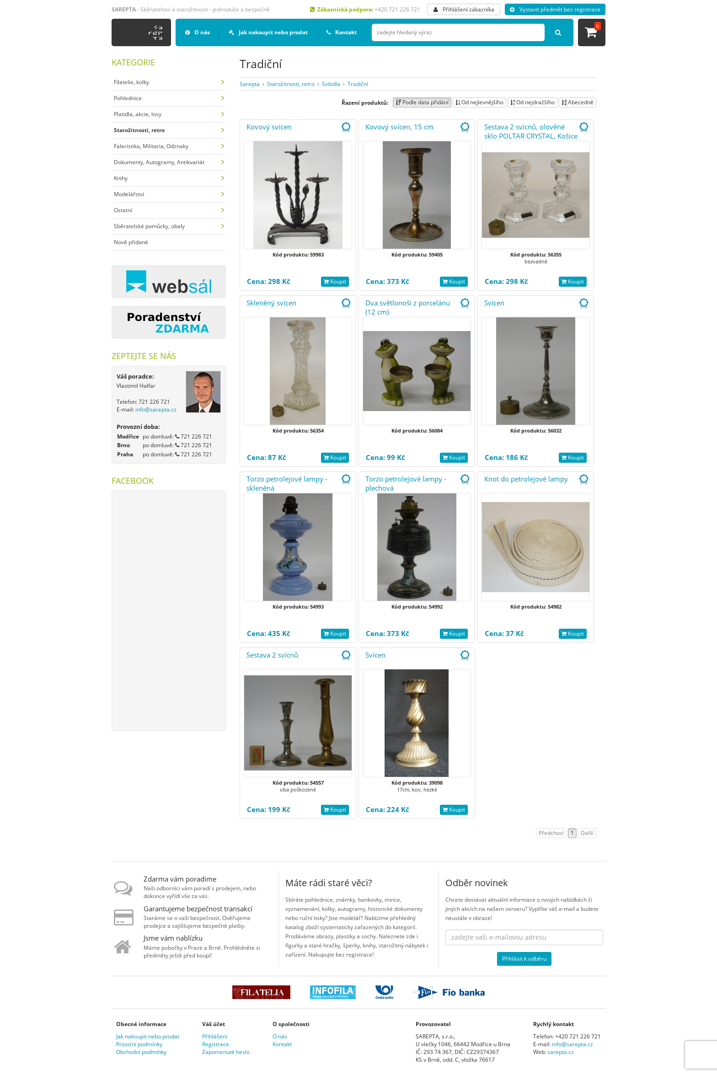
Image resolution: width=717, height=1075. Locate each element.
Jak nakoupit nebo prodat (268, 32)
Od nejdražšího (532, 102)
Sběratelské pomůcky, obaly (149, 226)
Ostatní (123, 210)
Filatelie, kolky (131, 82)
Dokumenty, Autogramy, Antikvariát (159, 162)
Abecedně (578, 102)
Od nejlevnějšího (479, 102)
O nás (197, 32)
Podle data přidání (422, 102)
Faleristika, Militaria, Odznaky (151, 146)
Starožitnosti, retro (291, 84)
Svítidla (331, 84)
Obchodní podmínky (141, 1052)
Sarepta (250, 84)
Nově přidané (131, 242)
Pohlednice (128, 98)
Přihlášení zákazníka (463, 9)
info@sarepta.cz (156, 409)
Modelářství (129, 194)
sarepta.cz (560, 1052)
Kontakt (341, 32)
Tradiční (358, 84)
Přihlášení (214, 1036)
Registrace (215, 1044)
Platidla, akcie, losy (137, 114)
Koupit (335, 281)
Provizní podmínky (139, 1044)
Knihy (121, 178)
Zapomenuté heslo (226, 1052)
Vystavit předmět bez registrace (555, 9)
